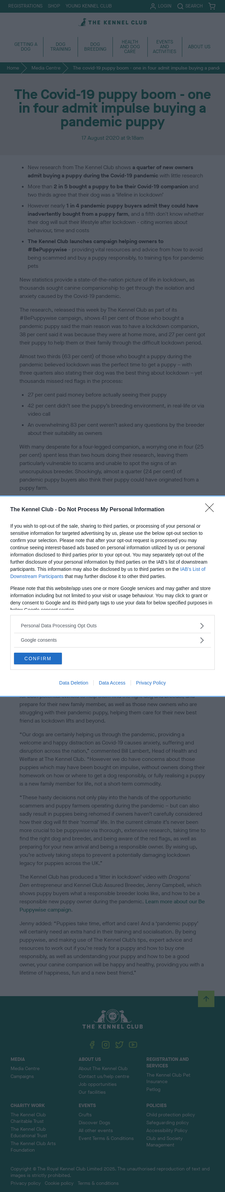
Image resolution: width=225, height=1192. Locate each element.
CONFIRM (37, 658)
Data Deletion (73, 683)
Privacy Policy (151, 683)
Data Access (112, 683)
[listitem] (112, 625)
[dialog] (112, 596)
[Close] (211, 509)
